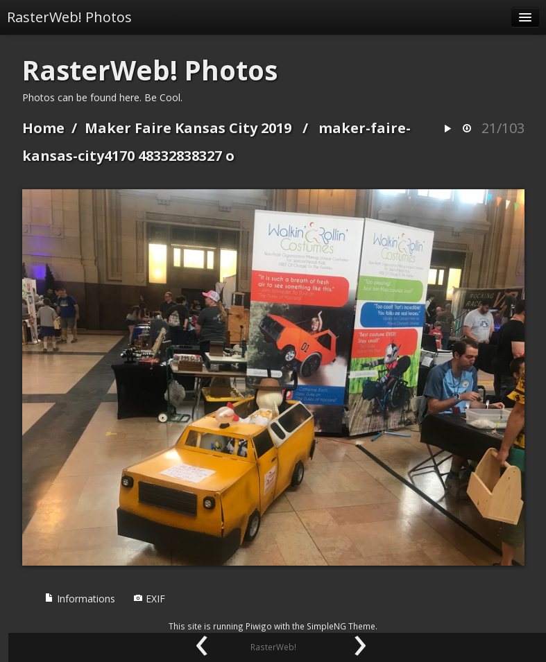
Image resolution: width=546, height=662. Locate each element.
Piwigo (259, 625)
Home (43, 128)
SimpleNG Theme (341, 625)
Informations (79, 598)
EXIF (149, 598)
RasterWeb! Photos (69, 17)
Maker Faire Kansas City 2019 (188, 128)
